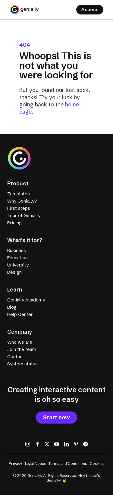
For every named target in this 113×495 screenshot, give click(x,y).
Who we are (19, 342)
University (18, 265)
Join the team (21, 349)
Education (17, 257)
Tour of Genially (23, 215)
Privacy (15, 463)
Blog (12, 307)
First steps (18, 208)
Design (14, 272)
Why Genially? (22, 201)
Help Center (20, 314)
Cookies (97, 463)
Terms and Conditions (68, 463)
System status (22, 364)
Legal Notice (35, 463)
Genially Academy (26, 300)
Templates (18, 194)
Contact (15, 356)
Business (16, 250)
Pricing (14, 222)
